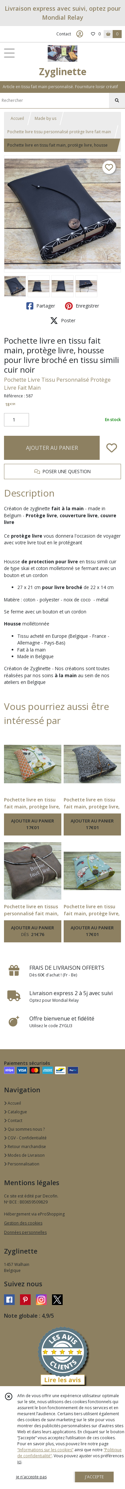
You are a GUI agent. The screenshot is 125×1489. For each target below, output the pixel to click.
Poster (62, 321)
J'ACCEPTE (94, 1477)
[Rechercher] (117, 100)
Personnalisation (21, 1164)
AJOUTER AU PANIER (52, 447)
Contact (63, 34)
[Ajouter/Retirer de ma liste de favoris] (111, 447)
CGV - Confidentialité (25, 1138)
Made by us (45, 118)
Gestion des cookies (23, 1223)
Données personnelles (25, 1232)
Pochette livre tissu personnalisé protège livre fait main (59, 132)
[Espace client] (80, 34)
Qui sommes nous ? (24, 1129)
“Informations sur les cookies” (45, 1450)
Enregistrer (82, 306)
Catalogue (15, 1112)
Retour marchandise (25, 1146)
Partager (40, 306)
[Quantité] (16, 419)
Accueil (17, 118)
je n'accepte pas (31, 1477)
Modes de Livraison (24, 1155)
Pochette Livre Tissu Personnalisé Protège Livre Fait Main (57, 383)
